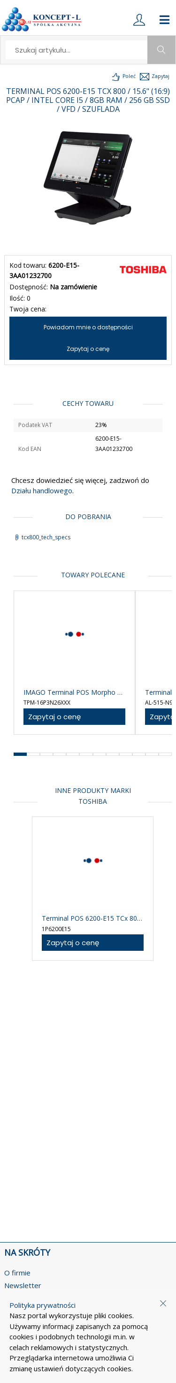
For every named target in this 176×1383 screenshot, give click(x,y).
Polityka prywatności (42, 1305)
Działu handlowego (41, 490)
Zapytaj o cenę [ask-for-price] (88, 349)
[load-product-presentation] (123, 76)
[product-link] (74, 662)
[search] (77, 49)
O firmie (17, 1272)
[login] (139, 20)
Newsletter (22, 1285)
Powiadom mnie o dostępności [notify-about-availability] (88, 327)
